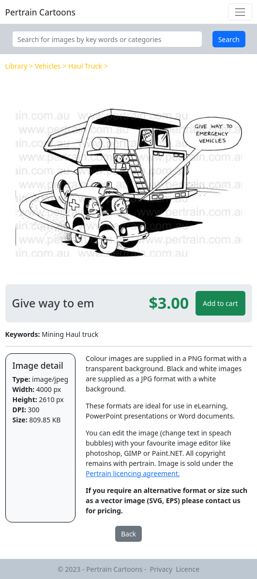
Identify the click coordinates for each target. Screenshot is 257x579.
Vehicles (47, 66)
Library (16, 66)
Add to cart (220, 303)
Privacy (161, 569)
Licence (187, 569)
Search (229, 39)
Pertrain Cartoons (40, 12)
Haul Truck (85, 66)
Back (128, 533)
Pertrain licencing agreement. (133, 473)
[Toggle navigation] (240, 11)
